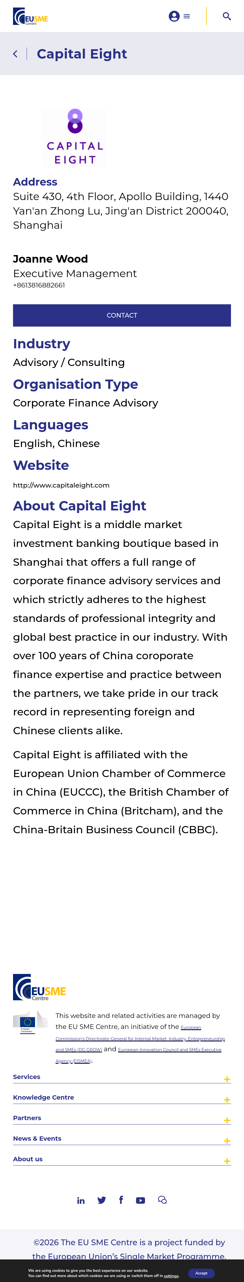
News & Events (50, 1127)
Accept (201, 1273)
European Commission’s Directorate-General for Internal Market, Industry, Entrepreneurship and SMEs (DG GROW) (143, 992)
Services (34, 1046)
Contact (122, 350)
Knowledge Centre (60, 1073)
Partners (35, 1100)
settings (169, 1275)
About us (36, 1155)
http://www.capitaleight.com (88, 524)
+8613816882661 (53, 310)
